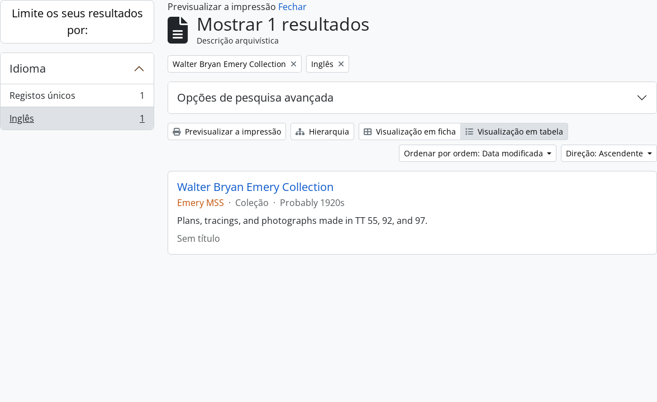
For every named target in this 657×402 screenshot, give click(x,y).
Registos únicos (77, 98)
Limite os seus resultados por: (77, 21)
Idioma (27, 68)
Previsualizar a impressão (227, 131)
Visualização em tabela (514, 131)
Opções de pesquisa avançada (255, 97)
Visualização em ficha (410, 131)
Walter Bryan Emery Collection (255, 187)
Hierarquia (322, 131)
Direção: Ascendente (605, 153)
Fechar (292, 7)
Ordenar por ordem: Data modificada (474, 153)
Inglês (77, 121)
